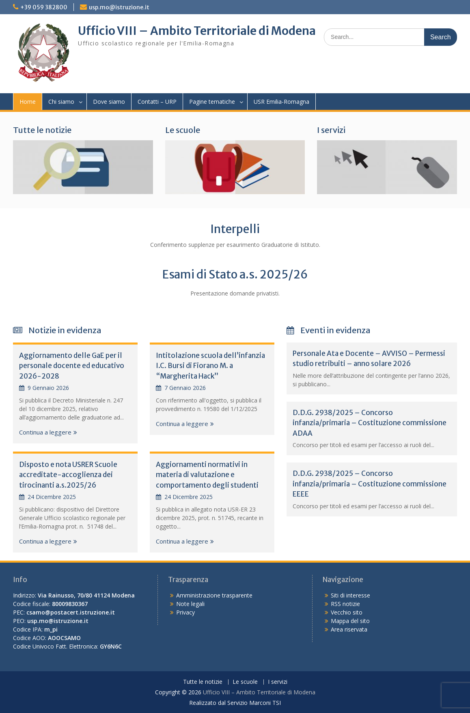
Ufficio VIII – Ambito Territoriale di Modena (197, 31)
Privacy (185, 612)
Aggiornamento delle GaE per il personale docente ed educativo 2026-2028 (71, 366)
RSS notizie (345, 604)
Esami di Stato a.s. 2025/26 (235, 274)
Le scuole (182, 130)
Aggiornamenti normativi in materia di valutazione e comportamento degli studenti (207, 475)
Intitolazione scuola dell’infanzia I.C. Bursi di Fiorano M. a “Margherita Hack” (210, 366)
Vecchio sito (346, 612)
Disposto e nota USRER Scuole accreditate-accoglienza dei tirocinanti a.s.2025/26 (68, 475)
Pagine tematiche (212, 101)
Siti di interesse (350, 595)
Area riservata (349, 629)
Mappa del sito (350, 621)
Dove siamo (109, 101)
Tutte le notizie (42, 130)
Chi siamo (61, 101)
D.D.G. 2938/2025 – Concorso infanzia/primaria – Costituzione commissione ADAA (369, 423)
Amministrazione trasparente (214, 595)
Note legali (190, 604)
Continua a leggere (45, 432)
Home (27, 101)
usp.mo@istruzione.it (119, 7)
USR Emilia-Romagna (281, 101)
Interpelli (235, 229)
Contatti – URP (157, 101)
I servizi (331, 130)
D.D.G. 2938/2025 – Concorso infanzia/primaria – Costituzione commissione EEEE (369, 484)
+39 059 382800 (43, 7)
